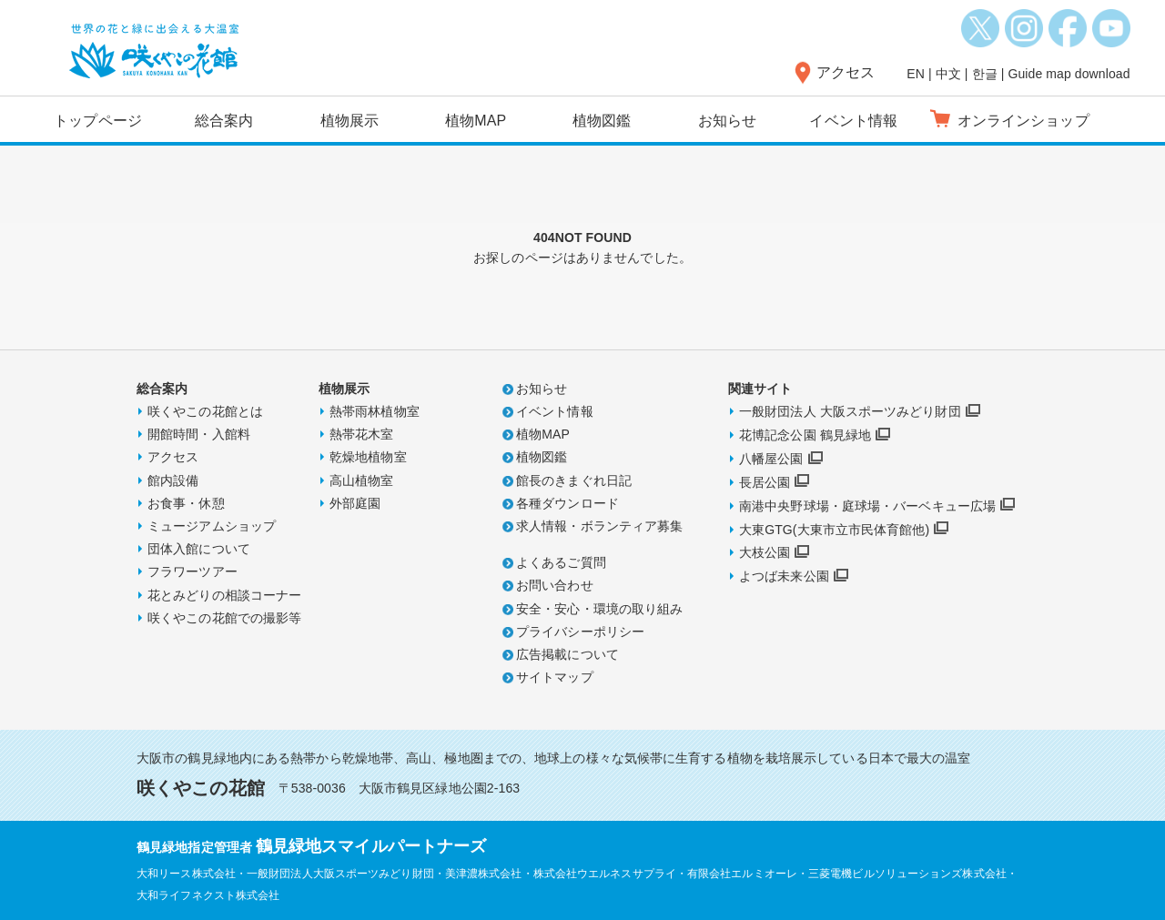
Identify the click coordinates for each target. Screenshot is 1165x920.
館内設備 (172, 480)
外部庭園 (354, 503)
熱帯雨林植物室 (374, 411)
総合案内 (224, 120)
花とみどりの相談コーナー (224, 595)
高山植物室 (361, 480)
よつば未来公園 (784, 576)
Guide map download (1069, 73)
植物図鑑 (601, 120)
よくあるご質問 (561, 562)
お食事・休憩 (186, 503)
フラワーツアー (192, 571)
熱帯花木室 (361, 434)
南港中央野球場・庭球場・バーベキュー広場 (867, 506)
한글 (985, 73)
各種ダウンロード (567, 503)
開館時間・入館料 (198, 434)
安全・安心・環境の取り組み (599, 609)
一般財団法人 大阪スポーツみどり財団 (850, 411)
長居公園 (764, 482)
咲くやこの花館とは (205, 411)
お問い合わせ (554, 585)
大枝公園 (764, 552)
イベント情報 (853, 120)
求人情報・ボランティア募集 (599, 526)
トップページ (98, 120)
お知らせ (727, 120)
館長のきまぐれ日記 (574, 480)
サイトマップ (554, 677)
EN (916, 73)
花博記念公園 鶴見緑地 (805, 435)
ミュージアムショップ (211, 526)
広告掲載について (567, 654)
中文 (948, 73)
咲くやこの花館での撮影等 (224, 618)
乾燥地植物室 (368, 457)
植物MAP (475, 120)
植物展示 (349, 120)
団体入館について (198, 548)
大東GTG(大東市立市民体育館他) (834, 529)
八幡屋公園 (771, 458)
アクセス (845, 72)
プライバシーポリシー (580, 631)
